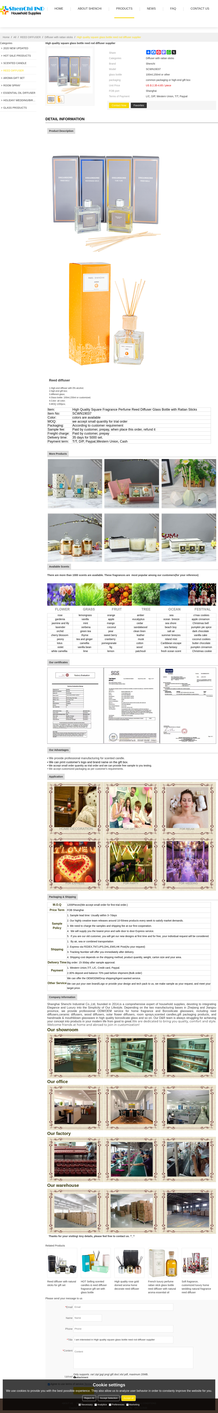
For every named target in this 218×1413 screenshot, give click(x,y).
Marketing (133, 1404)
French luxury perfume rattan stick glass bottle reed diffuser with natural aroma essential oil (162, 1287)
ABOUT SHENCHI (89, 9)
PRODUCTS (123, 9)
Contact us (199, 9)
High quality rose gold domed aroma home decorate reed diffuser (126, 1285)
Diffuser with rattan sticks (59, 37)
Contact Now (119, 105)
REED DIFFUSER (30, 37)
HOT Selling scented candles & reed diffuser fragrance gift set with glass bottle (94, 1287)
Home (6, 37)
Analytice (100, 1404)
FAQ (172, 9)
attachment (80, 1377)
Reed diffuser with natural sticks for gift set (61, 1283)
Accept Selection (109, 1398)
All (14, 37)
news (150, 9)
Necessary (85, 1404)
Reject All (89, 1398)
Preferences (116, 1404)
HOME (58, 9)
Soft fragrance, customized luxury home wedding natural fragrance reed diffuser (196, 1287)
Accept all (128, 1398)
